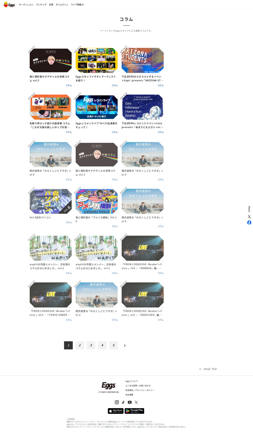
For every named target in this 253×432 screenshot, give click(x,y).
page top (210, 369)
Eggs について (132, 381)
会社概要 (129, 394)
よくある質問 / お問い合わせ (138, 385)
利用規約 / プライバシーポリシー (140, 390)
